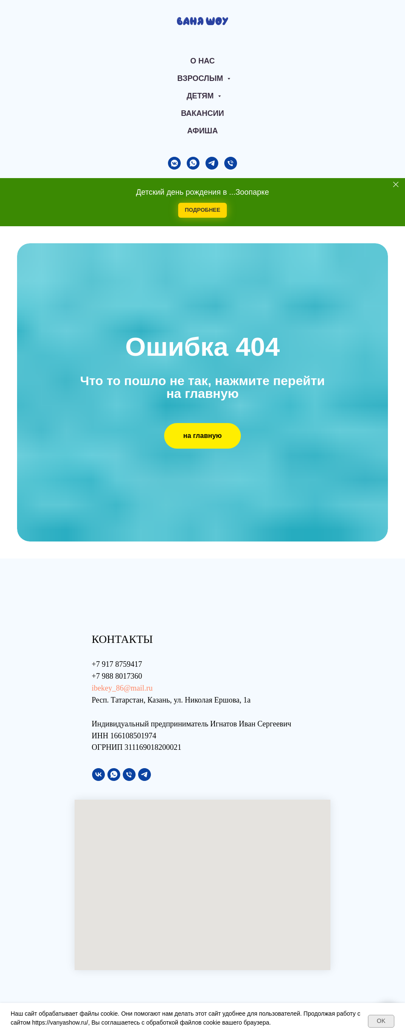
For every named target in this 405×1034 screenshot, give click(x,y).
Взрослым (201, 78)
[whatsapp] (193, 163)
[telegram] (211, 163)
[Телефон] (230, 163)
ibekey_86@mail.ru (122, 688)
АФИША (202, 131)
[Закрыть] (396, 184)
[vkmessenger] (174, 163)
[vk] (98, 774)
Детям (201, 96)
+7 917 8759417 (117, 664)
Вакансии (202, 113)
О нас (202, 61)
